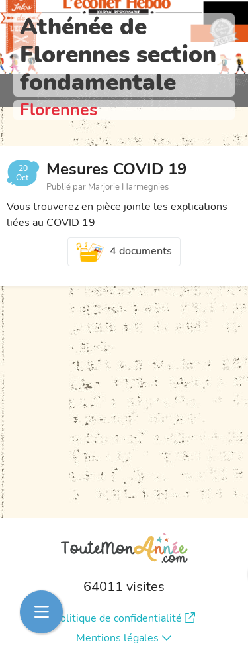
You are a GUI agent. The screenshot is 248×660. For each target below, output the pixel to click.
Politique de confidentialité (124, 618)
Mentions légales (124, 638)
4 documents (124, 252)
